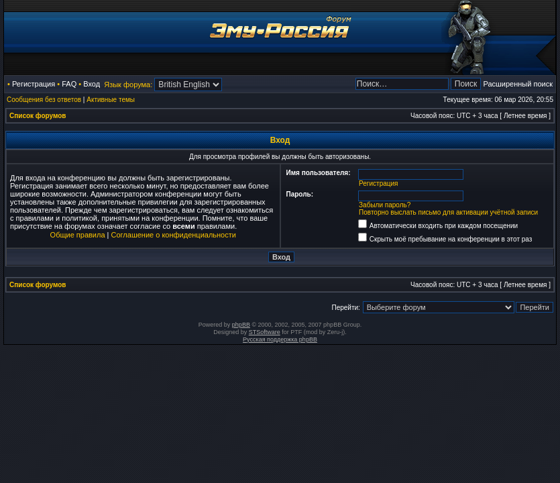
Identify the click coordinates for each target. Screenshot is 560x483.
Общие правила (77, 235)
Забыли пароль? (384, 205)
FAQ (69, 84)
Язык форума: (128, 84)
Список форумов (37, 115)
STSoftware (264, 332)
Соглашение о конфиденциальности (173, 235)
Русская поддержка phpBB (280, 339)
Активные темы (111, 99)
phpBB (241, 324)
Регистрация (33, 84)
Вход (91, 84)
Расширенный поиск (518, 84)
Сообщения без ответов (44, 99)
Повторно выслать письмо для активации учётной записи (448, 212)
